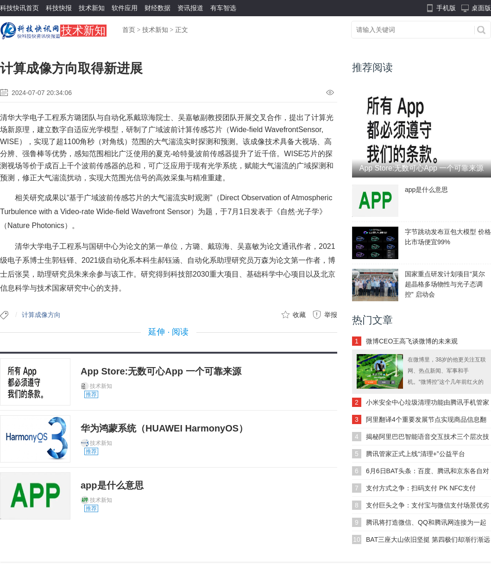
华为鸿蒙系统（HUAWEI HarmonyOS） (164, 428)
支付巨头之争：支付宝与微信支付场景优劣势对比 (427, 507)
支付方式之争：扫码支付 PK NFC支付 (421, 488)
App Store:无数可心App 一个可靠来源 (161, 371)
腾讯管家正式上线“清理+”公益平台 (415, 453)
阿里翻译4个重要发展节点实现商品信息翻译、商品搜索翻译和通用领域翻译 (426, 422)
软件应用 (125, 8)
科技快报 (59, 8)
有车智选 (223, 8)
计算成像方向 (41, 314)
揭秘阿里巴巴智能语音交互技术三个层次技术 (427, 439)
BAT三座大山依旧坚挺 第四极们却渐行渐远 (428, 539)
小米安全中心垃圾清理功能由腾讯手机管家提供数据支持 (427, 405)
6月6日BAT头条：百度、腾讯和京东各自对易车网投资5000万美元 (427, 473)
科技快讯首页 (19, 8)
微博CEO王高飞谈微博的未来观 (412, 341)
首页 (128, 29)
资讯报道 (190, 8)
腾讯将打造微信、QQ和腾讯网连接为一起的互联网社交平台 (426, 525)
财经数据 (157, 8)
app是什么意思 (112, 485)
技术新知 (92, 8)
